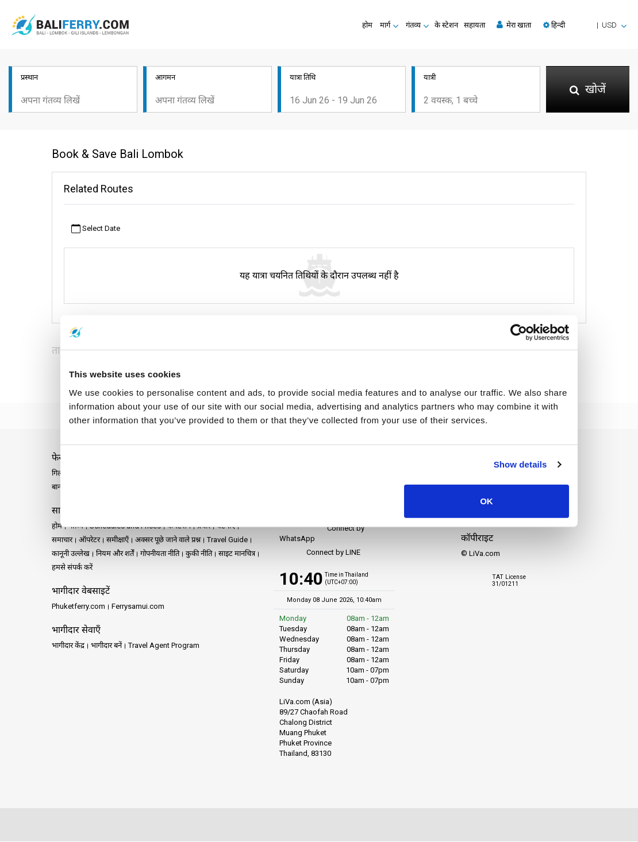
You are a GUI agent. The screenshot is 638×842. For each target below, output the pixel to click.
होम (367, 25)
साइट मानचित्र (236, 554)
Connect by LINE (319, 554)
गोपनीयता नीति (159, 554)
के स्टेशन (446, 25)
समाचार (62, 540)
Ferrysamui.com (138, 607)
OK (486, 500)
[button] (585, 25)
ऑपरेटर (89, 540)
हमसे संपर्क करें (72, 568)
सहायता (474, 25)
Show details (520, 464)
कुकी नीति (199, 554)
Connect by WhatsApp (321, 534)
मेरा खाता (514, 24)
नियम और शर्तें (115, 554)
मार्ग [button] (385, 25)
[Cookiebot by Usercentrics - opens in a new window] (518, 332)
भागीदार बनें (106, 646)
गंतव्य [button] (413, 25)
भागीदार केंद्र (68, 646)
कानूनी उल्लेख (71, 554)
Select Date (95, 229)
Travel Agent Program (163, 646)
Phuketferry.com (78, 607)
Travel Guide (227, 540)
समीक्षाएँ (117, 540)
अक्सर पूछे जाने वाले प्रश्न (168, 540)
